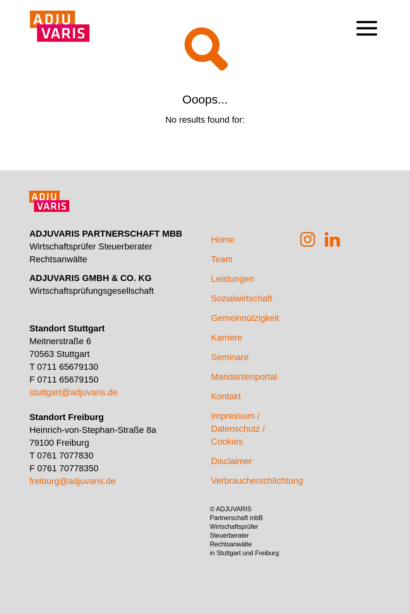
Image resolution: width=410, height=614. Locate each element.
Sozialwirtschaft (241, 298)
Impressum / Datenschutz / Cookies (238, 429)
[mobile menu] (366, 22)
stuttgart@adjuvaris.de (73, 392)
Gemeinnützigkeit (245, 318)
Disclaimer (231, 461)
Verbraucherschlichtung (248, 481)
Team (222, 259)
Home (223, 240)
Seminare (230, 357)
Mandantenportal (244, 377)
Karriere (226, 338)
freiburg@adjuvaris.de (72, 481)
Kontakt (226, 396)
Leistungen (232, 279)
